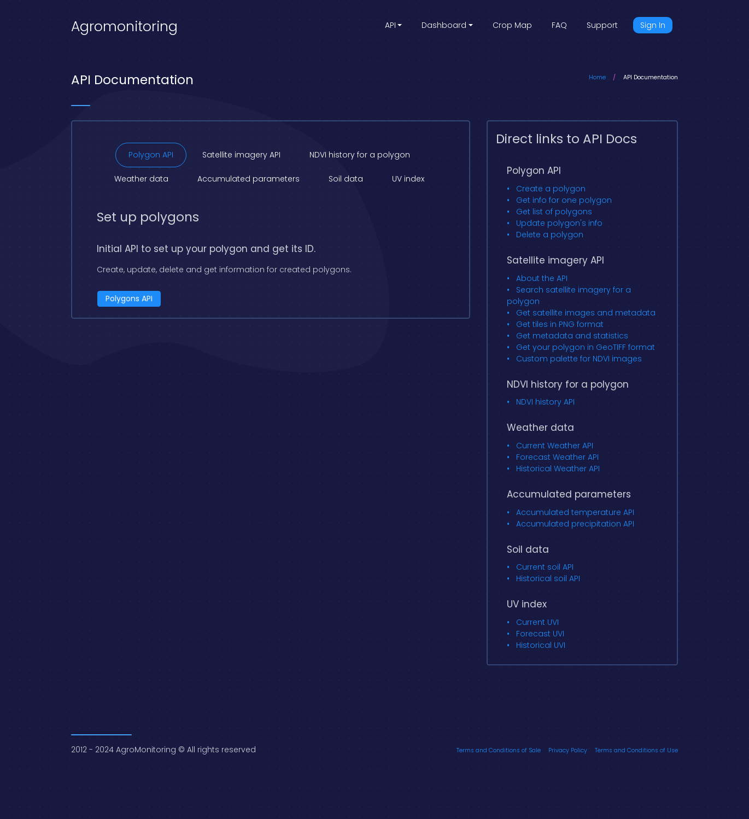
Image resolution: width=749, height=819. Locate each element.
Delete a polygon (549, 234)
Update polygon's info (559, 223)
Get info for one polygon (564, 200)
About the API (541, 278)
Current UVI (537, 622)
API (390, 25)
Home (597, 77)
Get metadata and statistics (572, 335)
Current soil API (545, 566)
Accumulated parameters (248, 178)
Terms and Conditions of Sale (499, 750)
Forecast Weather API (557, 457)
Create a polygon (551, 188)
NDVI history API (545, 401)
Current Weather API (554, 445)
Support (602, 25)
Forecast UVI (540, 633)
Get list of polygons (554, 211)
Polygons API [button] (129, 298)
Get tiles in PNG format (560, 324)
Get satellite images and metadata (586, 312)
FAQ (559, 25)
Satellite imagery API (241, 154)
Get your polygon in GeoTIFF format (585, 347)
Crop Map (512, 25)
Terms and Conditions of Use (636, 750)
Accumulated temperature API (575, 512)
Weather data (141, 178)
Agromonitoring (124, 26)
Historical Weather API (558, 468)
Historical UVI (540, 645)
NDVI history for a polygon (359, 154)
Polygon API (150, 154)
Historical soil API (548, 578)
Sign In (652, 25)
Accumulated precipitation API (575, 523)
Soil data (346, 178)
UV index (408, 178)
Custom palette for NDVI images (579, 358)
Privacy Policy (567, 750)
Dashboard (444, 25)
